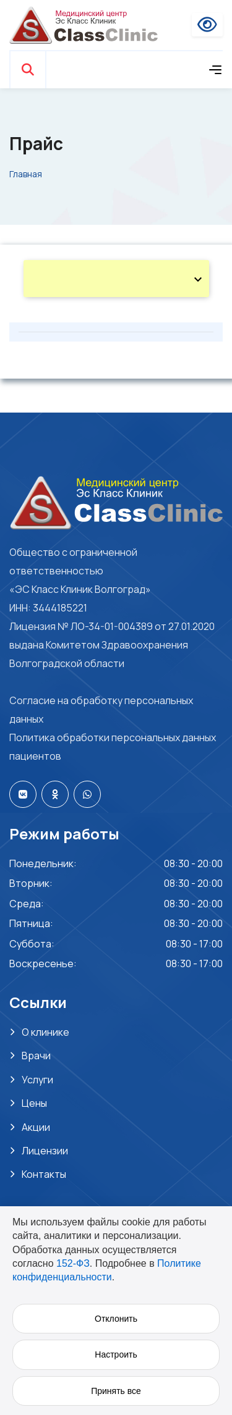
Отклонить (116, 1319)
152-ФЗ (73, 1263)
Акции (36, 1127)
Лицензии (45, 1150)
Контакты (44, 1174)
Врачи (36, 1055)
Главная (25, 174)
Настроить (116, 1354)
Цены (34, 1103)
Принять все (116, 1391)
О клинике (45, 1032)
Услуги (37, 1079)
